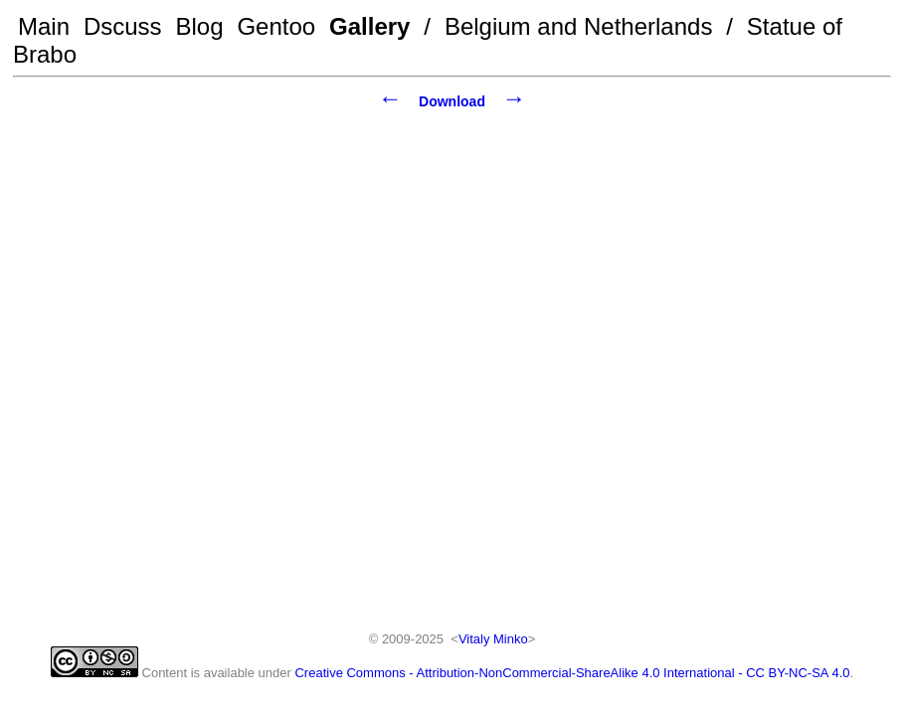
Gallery (369, 26)
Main (44, 26)
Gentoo (276, 26)
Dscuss (123, 26)
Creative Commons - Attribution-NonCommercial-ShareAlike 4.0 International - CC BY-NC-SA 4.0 (571, 672)
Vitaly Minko (493, 638)
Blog (200, 26)
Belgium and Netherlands (579, 26)
